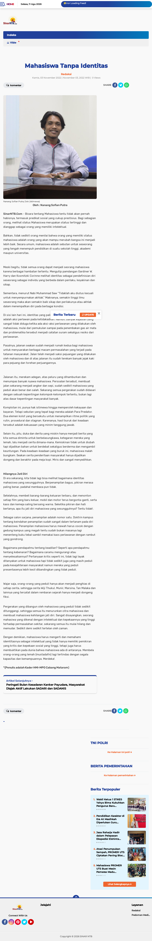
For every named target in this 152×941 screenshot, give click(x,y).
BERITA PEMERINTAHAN (111, 766)
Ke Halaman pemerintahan (120, 775)
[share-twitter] (120, 85)
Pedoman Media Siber (142, 915)
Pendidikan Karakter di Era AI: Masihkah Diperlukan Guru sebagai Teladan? (110, 819)
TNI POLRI (99, 743)
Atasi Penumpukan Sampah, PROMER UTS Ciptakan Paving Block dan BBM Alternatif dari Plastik (110, 852)
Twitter (26, 923)
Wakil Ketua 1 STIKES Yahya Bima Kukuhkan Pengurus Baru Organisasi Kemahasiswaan (110, 803)
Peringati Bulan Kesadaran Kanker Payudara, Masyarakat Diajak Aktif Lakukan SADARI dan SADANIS (45, 686)
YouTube (33, 923)
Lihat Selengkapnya (120, 884)
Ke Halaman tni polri (119, 752)
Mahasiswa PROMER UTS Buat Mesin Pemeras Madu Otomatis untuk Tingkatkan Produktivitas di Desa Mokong (109, 869)
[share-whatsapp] (126, 85)
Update (88, 314)
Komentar (13, 710)
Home (10, 4)
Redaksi (136, 910)
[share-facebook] (114, 85)
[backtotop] (76, 898)
